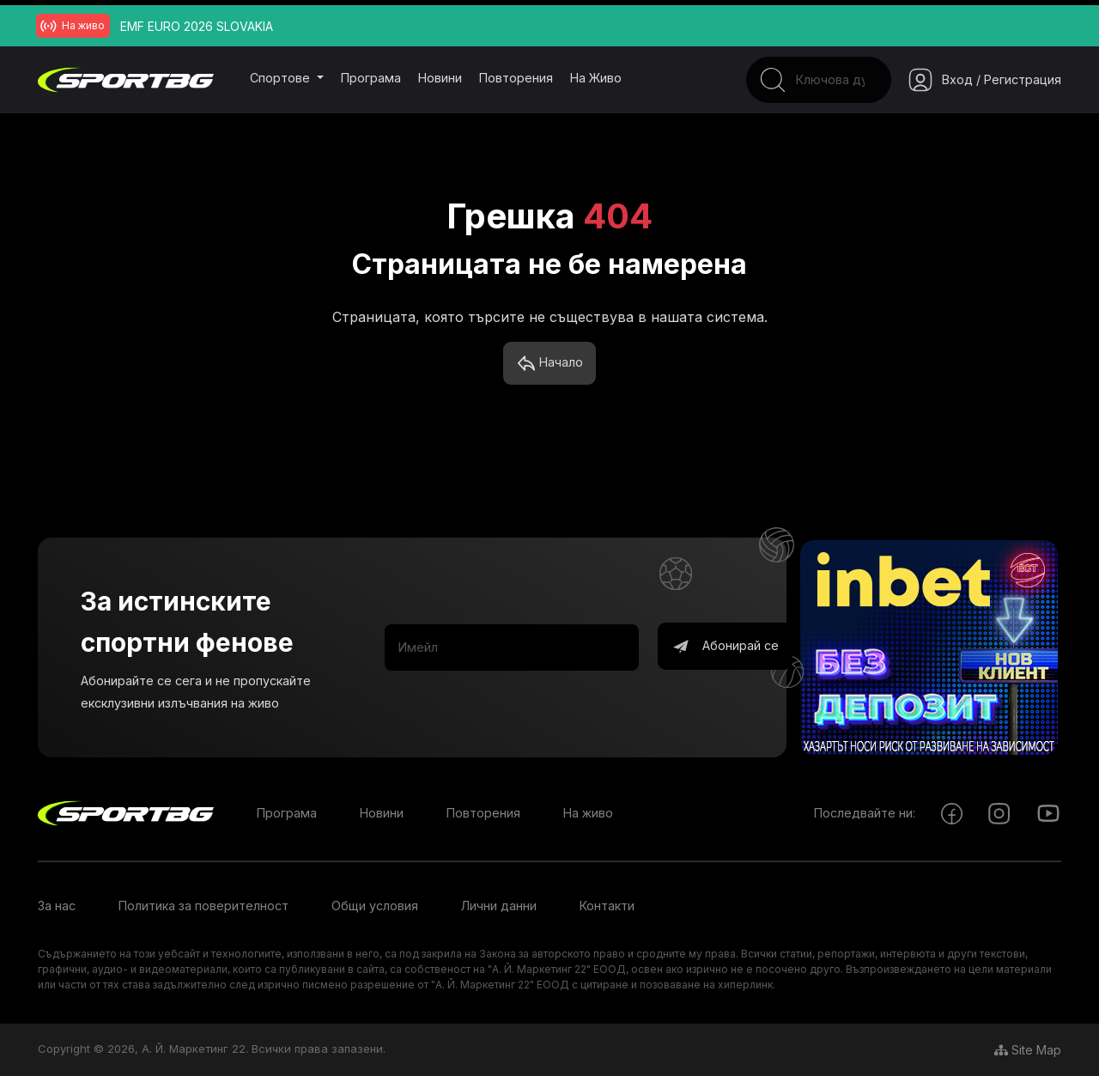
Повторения (516, 77)
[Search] (808, 80)
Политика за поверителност (203, 906)
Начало (550, 364)
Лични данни (499, 906)
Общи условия (374, 906)
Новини (440, 77)
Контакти (607, 906)
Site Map (1027, 1050)
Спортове (281, 77)
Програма (371, 77)
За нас (57, 906)
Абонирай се (725, 647)
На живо (596, 77)
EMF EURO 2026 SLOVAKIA (196, 26)
